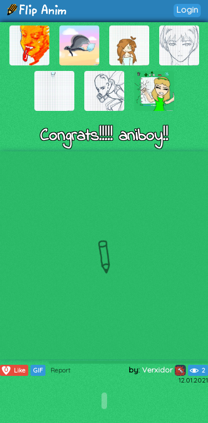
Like (13, 370)
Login (187, 9)
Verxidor (164, 370)
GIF (38, 370)
